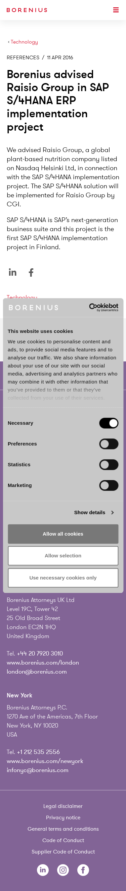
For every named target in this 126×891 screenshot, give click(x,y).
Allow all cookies (63, 534)
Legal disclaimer (63, 806)
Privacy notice (63, 817)
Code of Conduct (63, 840)
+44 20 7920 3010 (40, 653)
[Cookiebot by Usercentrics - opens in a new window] (89, 307)
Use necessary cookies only (62, 577)
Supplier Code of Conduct (63, 851)
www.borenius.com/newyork (45, 761)
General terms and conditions (63, 829)
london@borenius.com (37, 672)
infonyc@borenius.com (38, 770)
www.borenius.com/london (43, 663)
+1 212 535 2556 (38, 752)
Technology (24, 42)
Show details (90, 512)
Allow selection (63, 555)
